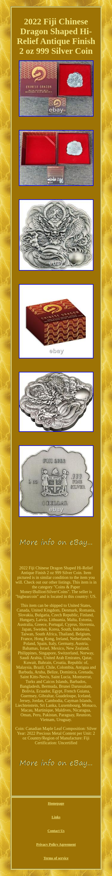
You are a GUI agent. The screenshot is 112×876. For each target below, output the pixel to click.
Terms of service (56, 858)
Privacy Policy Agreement (56, 844)
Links (56, 817)
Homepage (56, 803)
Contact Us (56, 831)
